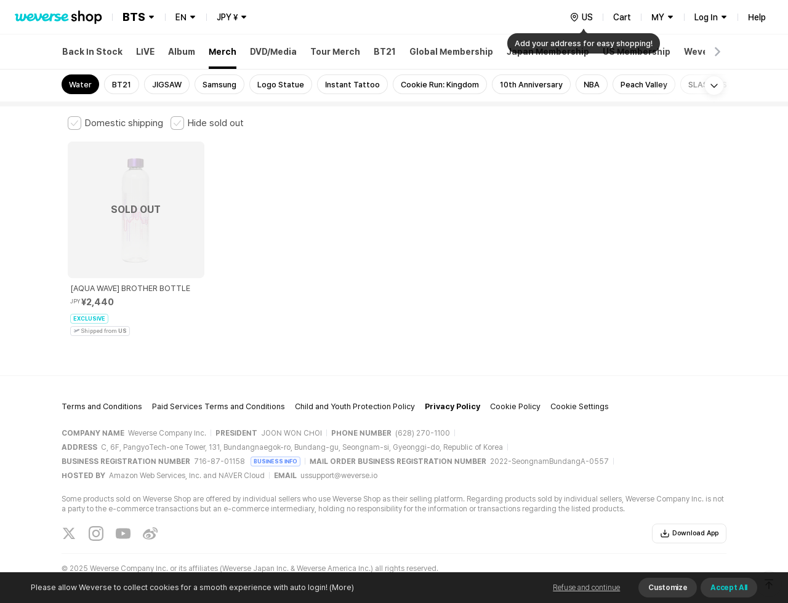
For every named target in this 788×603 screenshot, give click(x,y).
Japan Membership (548, 52)
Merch (222, 52)
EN (181, 17)
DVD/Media (273, 52)
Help (757, 17)
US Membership (636, 52)
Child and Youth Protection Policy (355, 397)
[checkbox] (115, 123)
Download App (689, 524)
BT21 (385, 52)
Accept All (728, 587)
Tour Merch (335, 52)
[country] (581, 17)
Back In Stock (92, 52)
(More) (341, 587)
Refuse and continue (586, 587)
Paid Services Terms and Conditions (218, 397)
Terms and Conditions (102, 397)
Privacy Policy (452, 397)
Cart (622, 17)
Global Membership (451, 52)
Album (181, 52)
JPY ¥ (227, 17)
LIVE (145, 52)
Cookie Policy (515, 397)
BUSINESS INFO (275, 451)
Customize (667, 587)
